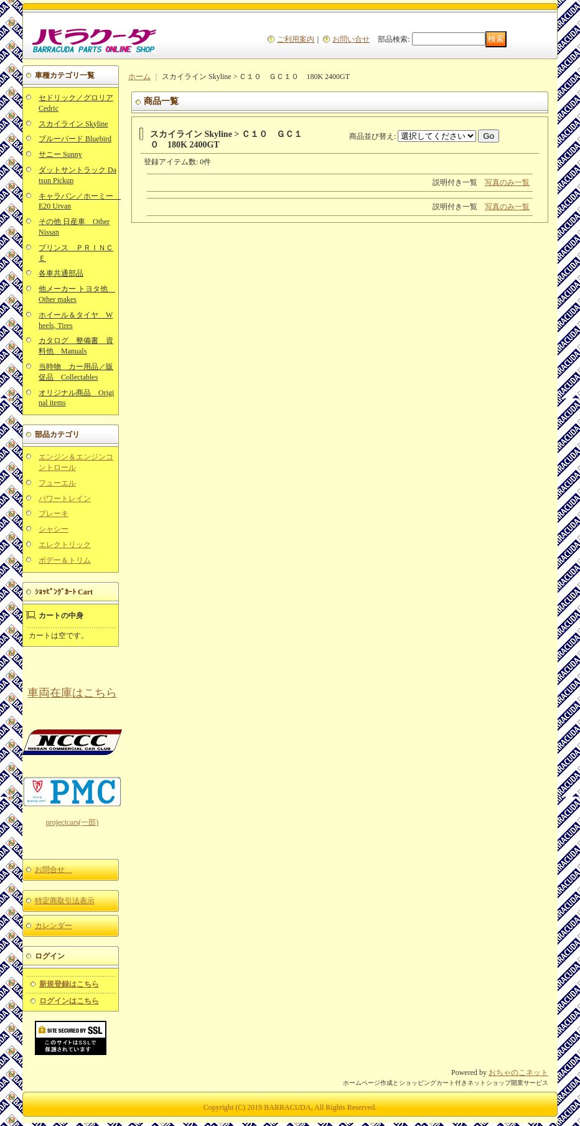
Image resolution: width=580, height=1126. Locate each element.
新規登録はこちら (69, 984)
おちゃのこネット (518, 1072)
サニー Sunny (60, 154)
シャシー (53, 529)
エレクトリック (65, 544)
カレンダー (53, 925)
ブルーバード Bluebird (75, 138)
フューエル (57, 483)
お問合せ (53, 869)
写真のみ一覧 (507, 182)
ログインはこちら (69, 1001)
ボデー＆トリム (65, 560)
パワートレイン (65, 498)
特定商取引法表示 (65, 900)
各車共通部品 (61, 273)
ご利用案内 (295, 39)
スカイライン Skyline (73, 124)
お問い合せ (351, 39)
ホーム (139, 76)
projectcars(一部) (72, 822)
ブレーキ (53, 513)
